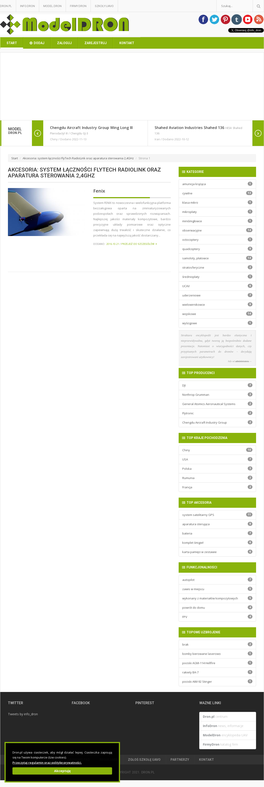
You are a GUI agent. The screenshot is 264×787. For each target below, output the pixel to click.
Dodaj (37, 43)
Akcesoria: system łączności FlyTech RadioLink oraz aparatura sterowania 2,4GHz (78, 158)
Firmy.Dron (78, 6)
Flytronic (217, 413)
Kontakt (126, 43)
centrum (215, 716)
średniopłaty (217, 276)
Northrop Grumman (217, 394)
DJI (217, 385)
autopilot (217, 579)
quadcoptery (217, 249)
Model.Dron (52, 6)
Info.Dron (27, 6)
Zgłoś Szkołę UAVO (144, 759)
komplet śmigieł (217, 542)
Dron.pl (6, 6)
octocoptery (217, 239)
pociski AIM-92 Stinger (217, 681)
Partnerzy (179, 759)
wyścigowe (217, 323)
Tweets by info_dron (23, 714)
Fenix (99, 191)
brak (217, 644)
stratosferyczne (217, 267)
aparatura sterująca (217, 524)
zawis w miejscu (217, 589)
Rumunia (217, 478)
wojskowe (217, 314)
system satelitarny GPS (217, 515)
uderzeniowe (217, 295)
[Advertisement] (132, 86)
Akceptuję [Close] (62, 771)
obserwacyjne (217, 230)
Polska (217, 468)
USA (217, 459)
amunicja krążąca (217, 184)
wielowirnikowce (217, 304)
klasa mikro (217, 202)
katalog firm (220, 744)
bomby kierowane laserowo (217, 653)
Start (12, 43)
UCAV (217, 286)
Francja (217, 487)
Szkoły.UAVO (104, 6)
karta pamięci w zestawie (217, 552)
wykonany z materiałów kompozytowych (217, 598)
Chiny (217, 450)
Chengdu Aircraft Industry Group (217, 422)
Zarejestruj (95, 43)
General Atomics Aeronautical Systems (217, 404)
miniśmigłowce (217, 221)
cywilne (217, 193)
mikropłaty (217, 212)
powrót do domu (217, 607)
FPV (217, 617)
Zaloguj (64, 43)
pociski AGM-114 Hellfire (217, 663)
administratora (242, 361)
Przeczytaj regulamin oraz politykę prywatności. (47, 763)
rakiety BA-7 (217, 672)
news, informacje (223, 726)
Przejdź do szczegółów (139, 244)
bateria (217, 533)
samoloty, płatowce (217, 258)
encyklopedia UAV (225, 735)
